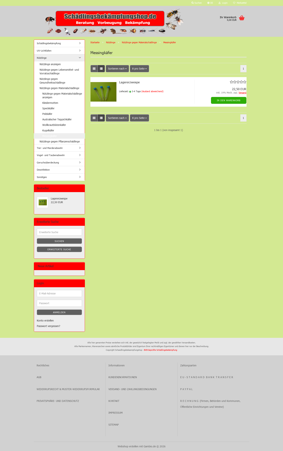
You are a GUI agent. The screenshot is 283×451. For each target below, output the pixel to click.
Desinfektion (43, 169)
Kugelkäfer (48, 130)
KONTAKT (113, 401)
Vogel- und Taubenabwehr (51, 155)
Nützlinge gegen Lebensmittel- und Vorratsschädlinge (59, 71)
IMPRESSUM (115, 412)
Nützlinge (42, 57)
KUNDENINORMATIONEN (122, 377)
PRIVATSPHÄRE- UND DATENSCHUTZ (58, 401)
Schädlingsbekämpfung (49, 43)
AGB (39, 377)
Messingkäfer (49, 136)
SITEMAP (113, 424)
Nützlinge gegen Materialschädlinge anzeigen (62, 95)
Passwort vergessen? (48, 326)
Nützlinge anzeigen (50, 64)
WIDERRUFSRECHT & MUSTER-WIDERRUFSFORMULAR (68, 389)
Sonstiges (42, 177)
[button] (210, 3)
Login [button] (223, 2)
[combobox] (117, 68)
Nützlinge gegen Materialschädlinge (59, 88)
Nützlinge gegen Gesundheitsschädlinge (52, 80)
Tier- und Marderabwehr (50, 147)
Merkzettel (240, 2)
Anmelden (59, 312)
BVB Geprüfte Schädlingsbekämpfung (160, 350)
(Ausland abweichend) (152, 91)
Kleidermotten (50, 103)
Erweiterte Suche (59, 249)
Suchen (59, 241)
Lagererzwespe (129, 82)
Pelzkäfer (47, 114)
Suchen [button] (196, 2)
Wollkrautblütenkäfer (54, 125)
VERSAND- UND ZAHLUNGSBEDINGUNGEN (132, 389)
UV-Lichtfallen (44, 50)
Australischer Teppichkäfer (57, 119)
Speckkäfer (48, 108)
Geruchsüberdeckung (48, 162)
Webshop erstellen (128, 446)
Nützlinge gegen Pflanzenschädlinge (60, 141)
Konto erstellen (45, 320)
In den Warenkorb (228, 100)
